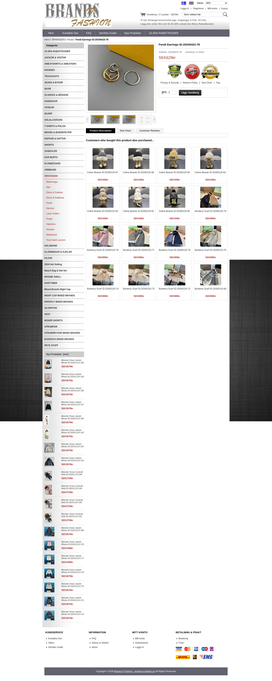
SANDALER (50, 151)
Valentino (51, 224)
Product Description (100, 130)
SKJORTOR (50, 308)
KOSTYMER (50, 283)
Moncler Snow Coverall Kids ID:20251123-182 (72, 501)
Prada (49, 219)
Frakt (181, 643)
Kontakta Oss (55, 638)
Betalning (183, 638)
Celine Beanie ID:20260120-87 (102, 172)
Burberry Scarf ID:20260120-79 (210, 211)
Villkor (51, 643)
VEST (47, 314)
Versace (50, 229)
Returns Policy (190, 82)
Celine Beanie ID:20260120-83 (102, 211)
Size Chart (207, 82)
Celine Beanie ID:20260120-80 (174, 211)
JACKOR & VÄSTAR (55, 57)
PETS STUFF (51, 345)
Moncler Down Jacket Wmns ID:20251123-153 (72, 459)
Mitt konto (212, 8)
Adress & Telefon (100, 643)
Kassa (224, 8)
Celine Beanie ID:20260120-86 (138, 172)
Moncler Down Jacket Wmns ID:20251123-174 (72, 599)
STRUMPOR (50, 326)
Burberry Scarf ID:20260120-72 (174, 288)
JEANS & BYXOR (53, 82)
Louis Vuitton (52, 213)
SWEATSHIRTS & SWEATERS (60, 64)
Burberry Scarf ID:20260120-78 (103, 250)
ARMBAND (50, 169)
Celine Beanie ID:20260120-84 (210, 172)
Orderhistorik (141, 643)
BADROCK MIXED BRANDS (59, 339)
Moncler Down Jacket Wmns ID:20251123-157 (72, 403)
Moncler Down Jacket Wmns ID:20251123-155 (72, 431)
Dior (48, 187)
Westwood (51, 234)
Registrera (198, 8)
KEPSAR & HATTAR (55, 138)
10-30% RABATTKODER (57, 51)
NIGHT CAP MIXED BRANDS (59, 295)
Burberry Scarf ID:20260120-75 (210, 250)
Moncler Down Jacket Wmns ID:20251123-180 (72, 529)
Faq (218, 82)
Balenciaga (51, 182)
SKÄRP (48, 113)
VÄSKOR (49, 107)
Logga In (184, 8)
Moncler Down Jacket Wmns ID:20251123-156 (72, 417)
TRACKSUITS (51, 76)
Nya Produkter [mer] (57, 354)
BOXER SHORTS (53, 320)
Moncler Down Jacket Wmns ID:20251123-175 (72, 585)
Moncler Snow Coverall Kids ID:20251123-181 (72, 515)
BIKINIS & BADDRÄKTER (58, 132)
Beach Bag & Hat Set (55, 270)
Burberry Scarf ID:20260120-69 (210, 288)
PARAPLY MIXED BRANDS (58, 301)
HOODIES (49, 70)
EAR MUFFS (51, 157)
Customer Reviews (149, 130)
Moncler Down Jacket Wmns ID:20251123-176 (72, 571)
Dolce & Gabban (54, 192)
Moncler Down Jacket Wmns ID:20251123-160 (72, 361)
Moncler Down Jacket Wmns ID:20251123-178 (72, 543)
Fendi (70, 39)
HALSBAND (50, 245)
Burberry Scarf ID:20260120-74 (103, 288)
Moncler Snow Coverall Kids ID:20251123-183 (72, 487)
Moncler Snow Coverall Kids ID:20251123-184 (72, 473)
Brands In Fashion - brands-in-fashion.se (134, 671)
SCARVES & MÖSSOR (56, 95)
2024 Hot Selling (53, 264)
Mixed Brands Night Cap (57, 289)
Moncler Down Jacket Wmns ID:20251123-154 (72, 445)
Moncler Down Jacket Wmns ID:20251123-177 (72, 557)
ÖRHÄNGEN (58, 39)
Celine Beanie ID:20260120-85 (174, 172)
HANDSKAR (50, 101)
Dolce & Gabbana (55, 197)
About (94, 647)
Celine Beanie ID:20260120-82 (138, 211)
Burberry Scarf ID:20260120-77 (139, 250)
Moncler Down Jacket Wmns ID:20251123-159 (72, 375)
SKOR (47, 88)
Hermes (50, 208)
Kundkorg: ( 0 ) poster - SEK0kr (162, 14)
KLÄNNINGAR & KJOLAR (58, 252)
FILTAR (48, 258)
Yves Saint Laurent (55, 240)
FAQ (94, 638)
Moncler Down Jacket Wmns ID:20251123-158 (72, 389)
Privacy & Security (170, 82)
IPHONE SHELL (52, 277)
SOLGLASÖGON (53, 120)
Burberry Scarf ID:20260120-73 (139, 288)
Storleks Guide (55, 647)
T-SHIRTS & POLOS (55, 126)
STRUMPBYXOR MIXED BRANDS (62, 333)
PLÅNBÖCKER (52, 163)
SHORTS (49, 145)
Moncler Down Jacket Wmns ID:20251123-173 (72, 613)
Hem (51, 33)
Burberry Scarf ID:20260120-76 (174, 250)
